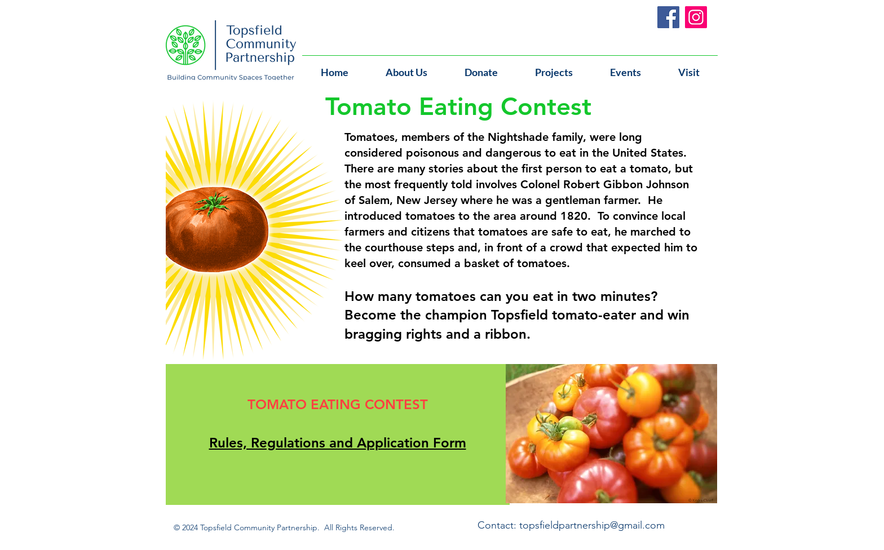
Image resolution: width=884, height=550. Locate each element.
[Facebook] (668, 17)
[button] (625, 67)
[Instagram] (696, 17)
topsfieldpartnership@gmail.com (592, 525)
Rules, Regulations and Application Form (337, 442)
